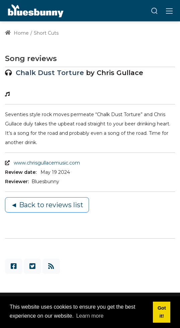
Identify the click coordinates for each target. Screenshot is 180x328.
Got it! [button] (162, 312)
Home (17, 33)
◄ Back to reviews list (47, 205)
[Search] (154, 11)
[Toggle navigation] (169, 11)
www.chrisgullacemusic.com (47, 163)
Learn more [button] (90, 316)
